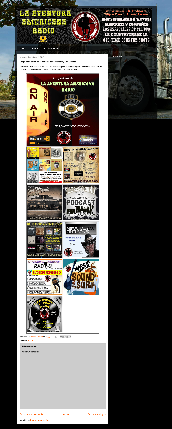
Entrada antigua (97, 414)
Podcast (31, 340)
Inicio (65, 414)
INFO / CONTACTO (50, 49)
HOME (22, 49)
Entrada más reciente (31, 414)
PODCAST (34, 49)
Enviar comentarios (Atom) (40, 420)
